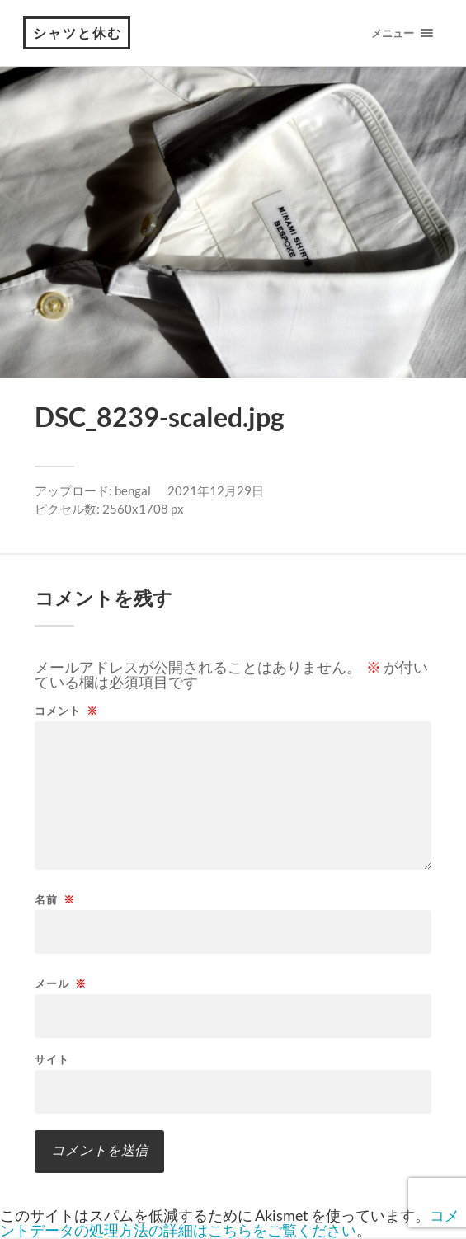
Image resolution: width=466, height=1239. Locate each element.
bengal (133, 490)
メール (61, 984)
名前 (55, 899)
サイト (52, 1059)
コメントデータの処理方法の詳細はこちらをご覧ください (229, 1222)
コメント (66, 711)
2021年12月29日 (215, 490)
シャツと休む (77, 32)
